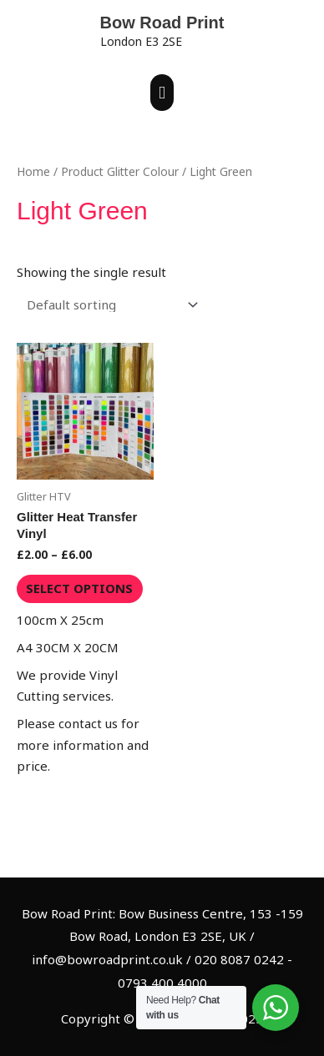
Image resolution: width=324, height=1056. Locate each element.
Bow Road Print (162, 22)
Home (33, 171)
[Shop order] (109, 304)
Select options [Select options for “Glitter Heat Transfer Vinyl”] (79, 588)
